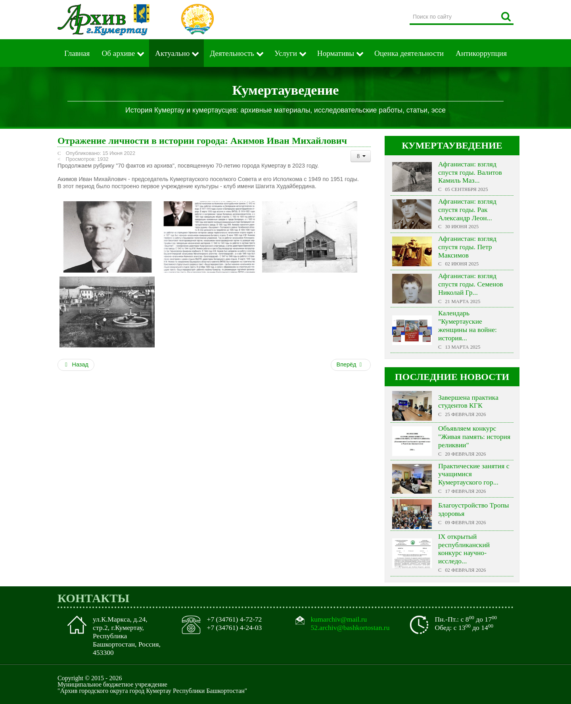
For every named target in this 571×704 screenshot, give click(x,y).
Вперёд (350, 364)
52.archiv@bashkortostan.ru (350, 628)
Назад (75, 364)
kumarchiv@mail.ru (339, 619)
